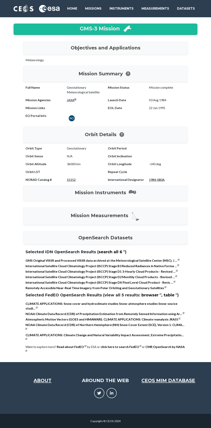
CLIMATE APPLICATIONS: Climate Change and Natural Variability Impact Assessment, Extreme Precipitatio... (105, 336)
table (170, 295)
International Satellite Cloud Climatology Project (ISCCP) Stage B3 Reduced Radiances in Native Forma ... (102, 266)
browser (151, 295)
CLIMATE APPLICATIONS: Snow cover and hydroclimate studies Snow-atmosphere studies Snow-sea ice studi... (101, 306)
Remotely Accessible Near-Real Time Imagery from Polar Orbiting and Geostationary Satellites (96, 288)
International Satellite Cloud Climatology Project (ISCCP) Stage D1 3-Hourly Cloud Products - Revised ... (102, 271)
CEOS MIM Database (168, 380)
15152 (71, 179)
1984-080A (157, 179)
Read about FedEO (71, 347)
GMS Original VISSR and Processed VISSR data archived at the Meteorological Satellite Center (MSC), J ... (102, 260)
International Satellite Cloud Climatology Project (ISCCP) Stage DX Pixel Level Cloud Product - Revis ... (100, 282)
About (42, 380)
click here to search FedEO (121, 347)
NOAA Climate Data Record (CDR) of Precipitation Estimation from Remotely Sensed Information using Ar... (105, 314)
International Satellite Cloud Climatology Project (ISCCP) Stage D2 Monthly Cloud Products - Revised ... (101, 277)
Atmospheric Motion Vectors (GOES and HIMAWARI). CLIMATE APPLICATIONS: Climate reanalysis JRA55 (103, 319)
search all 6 (112, 252)
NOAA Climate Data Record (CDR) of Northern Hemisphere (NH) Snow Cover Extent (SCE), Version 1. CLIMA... (105, 326)
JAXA (70, 100)
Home (72, 8)
